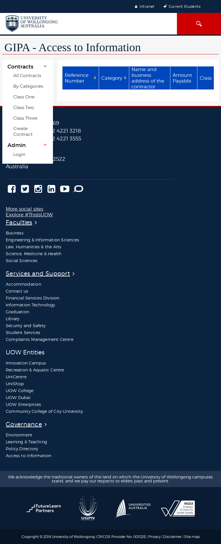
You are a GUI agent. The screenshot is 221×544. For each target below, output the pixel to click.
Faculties (19, 222)
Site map (192, 537)
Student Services (23, 332)
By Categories (28, 86)
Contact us (17, 291)
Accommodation (23, 284)
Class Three (25, 118)
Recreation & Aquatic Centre (35, 369)
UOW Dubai (18, 397)
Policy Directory (22, 448)
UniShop (15, 383)
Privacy (154, 537)
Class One (24, 97)
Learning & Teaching (26, 441)
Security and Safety (25, 325)
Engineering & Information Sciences (42, 239)
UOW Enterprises (23, 404)
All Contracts (27, 75)
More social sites (24, 209)
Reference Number (77, 78)
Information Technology (30, 304)
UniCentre (16, 376)
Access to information (28, 455)
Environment (19, 434)
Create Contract (23, 131)
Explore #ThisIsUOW (29, 214)
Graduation (17, 311)
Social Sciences (21, 260)
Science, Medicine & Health (34, 253)
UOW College (19, 390)
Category (111, 78)
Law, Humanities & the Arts (33, 246)
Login (19, 154)
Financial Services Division (33, 297)
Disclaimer (172, 537)
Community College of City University (44, 411)
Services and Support (38, 273)
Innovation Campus (26, 362)
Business (15, 232)
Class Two (23, 107)
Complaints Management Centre (39, 339)
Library (12, 318)
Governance (24, 424)
